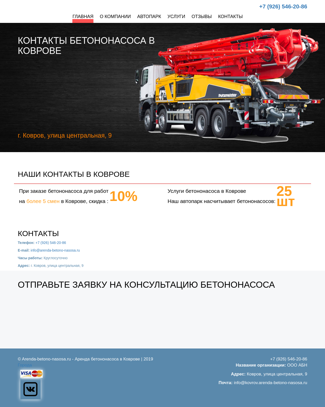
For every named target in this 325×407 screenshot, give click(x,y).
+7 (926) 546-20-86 (283, 6)
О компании (115, 16)
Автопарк (149, 16)
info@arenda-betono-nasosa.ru (55, 250)
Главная (82, 16)
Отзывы (201, 16)
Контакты (230, 16)
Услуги (176, 16)
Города (25, 365)
